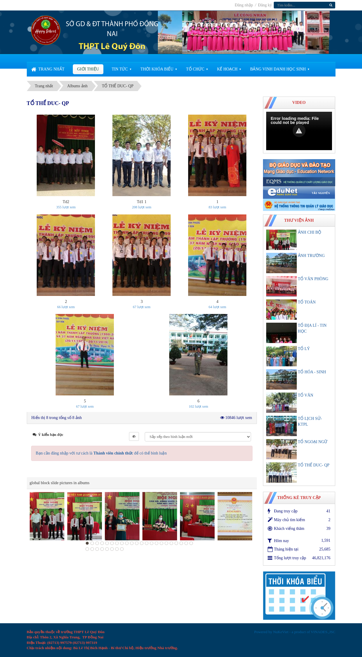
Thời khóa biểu (156, 69)
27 (106, 549)
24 (92, 549)
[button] (299, 130)
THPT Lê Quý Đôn (112, 47)
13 (146, 543)
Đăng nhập (244, 5)
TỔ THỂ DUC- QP (314, 465)
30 (121, 549)
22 (191, 543)
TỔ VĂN (305, 395)
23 (87, 549)
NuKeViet (281, 632)
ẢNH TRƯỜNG (311, 255)
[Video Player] (299, 131)
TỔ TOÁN (307, 302)
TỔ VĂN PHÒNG (313, 279)
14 (151, 543)
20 (181, 543)
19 (176, 543)
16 (161, 543)
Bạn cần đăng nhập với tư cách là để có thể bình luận (101, 453)
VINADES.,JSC (323, 632)
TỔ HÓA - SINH (312, 372)
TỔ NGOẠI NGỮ (313, 442)
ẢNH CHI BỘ (310, 232)
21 (186, 543)
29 (116, 549)
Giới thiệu (88, 69)
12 (141, 543)
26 (101, 549)
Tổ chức (195, 69)
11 (136, 543)
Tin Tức (120, 69)
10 (131, 543)
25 (97, 549)
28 (111, 549)
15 (156, 543)
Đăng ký (265, 5)
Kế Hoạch (227, 69)
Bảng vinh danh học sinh (278, 69)
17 (166, 543)
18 (171, 543)
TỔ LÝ (304, 349)
